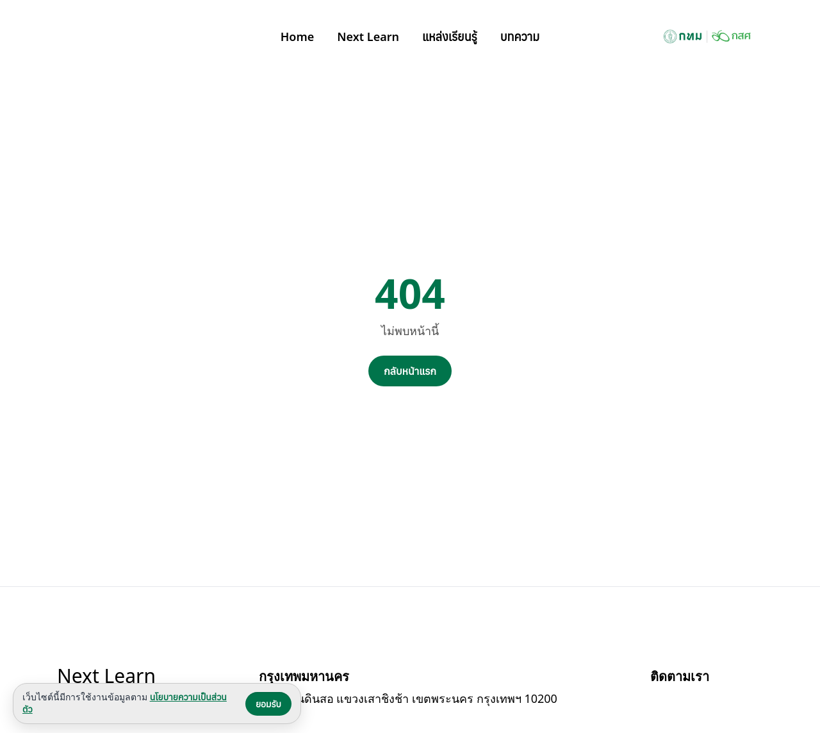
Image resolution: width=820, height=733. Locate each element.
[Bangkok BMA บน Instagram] (722, 702)
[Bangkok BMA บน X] (752, 702)
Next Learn (368, 36)
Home (298, 36)
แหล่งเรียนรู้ (449, 36)
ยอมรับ (268, 704)
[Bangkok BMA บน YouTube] (691, 702)
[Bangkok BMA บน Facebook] (660, 702)
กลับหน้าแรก (410, 371)
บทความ (520, 36)
